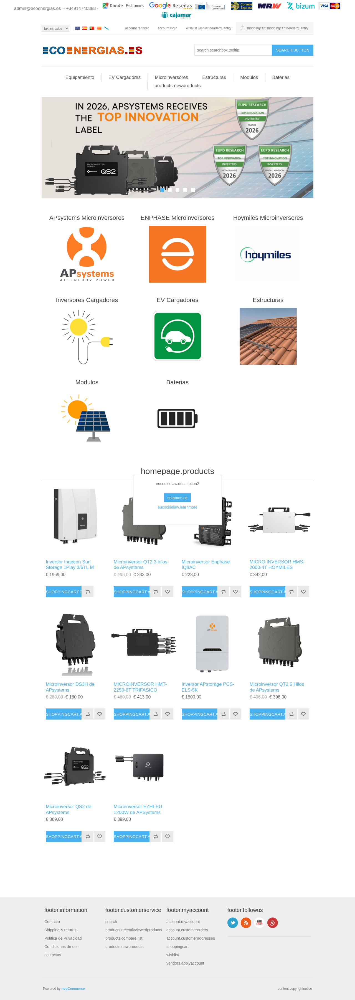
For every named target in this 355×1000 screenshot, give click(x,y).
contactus (52, 955)
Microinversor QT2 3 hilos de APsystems (141, 564)
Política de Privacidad (63, 938)
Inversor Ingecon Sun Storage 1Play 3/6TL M (70, 564)
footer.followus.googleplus (272, 922)
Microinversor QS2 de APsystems (68, 809)
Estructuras (214, 77)
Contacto (52, 921)
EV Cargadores (124, 77)
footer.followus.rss (246, 922)
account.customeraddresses (190, 938)
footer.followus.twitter (232, 922)
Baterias (281, 77)
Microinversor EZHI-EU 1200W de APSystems (138, 809)
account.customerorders (187, 930)
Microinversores (171, 77)
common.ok (177, 498)
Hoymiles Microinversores (268, 217)
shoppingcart (177, 946)
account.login (167, 28)
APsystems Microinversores (87, 217)
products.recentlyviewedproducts (133, 930)
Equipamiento (79, 77)
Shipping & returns (60, 930)
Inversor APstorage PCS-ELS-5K (208, 687)
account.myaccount (183, 921)
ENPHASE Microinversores (178, 217)
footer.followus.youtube (259, 922)
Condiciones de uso (61, 946)
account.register (137, 28)
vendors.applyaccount (185, 963)
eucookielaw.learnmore (177, 507)
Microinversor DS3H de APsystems (70, 687)
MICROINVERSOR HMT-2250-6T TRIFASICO (140, 687)
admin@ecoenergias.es (37, 8)
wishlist (172, 955)
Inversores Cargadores (87, 300)
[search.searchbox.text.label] (233, 50)
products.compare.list (123, 938)
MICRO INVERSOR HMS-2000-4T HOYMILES (277, 564)
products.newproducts (177, 85)
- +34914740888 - (80, 8)
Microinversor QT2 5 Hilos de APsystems (277, 687)
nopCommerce (73, 989)
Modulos (249, 77)
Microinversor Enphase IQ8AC (206, 564)
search (111, 921)
